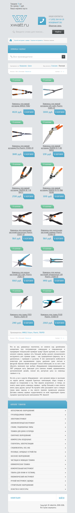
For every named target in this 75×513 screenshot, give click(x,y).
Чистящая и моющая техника (23, 460)
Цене (30, 66)
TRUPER (41, 332)
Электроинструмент (18, 419)
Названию (23, 66)
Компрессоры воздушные (21, 439)
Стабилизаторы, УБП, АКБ (20, 448)
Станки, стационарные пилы (22, 427)
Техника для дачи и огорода (22, 431)
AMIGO (24, 332)
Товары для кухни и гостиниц (23, 473)
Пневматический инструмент (22, 477)
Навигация (15, 498)
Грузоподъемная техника (21, 415)
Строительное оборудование (22, 485)
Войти (61, 498)
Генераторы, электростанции (22, 444)
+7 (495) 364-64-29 (56, 19)
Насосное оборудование (20, 456)
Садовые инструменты (37, 40)
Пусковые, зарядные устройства (23, 452)
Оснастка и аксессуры (19, 489)
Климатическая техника (20, 464)
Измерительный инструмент (22, 468)
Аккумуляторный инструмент (23, 423)
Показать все (28, 71)
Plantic (35, 332)
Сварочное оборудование (21, 435)
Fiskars (30, 332)
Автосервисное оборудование (22, 410)
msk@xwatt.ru (55, 22)
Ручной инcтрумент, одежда (21, 40)
